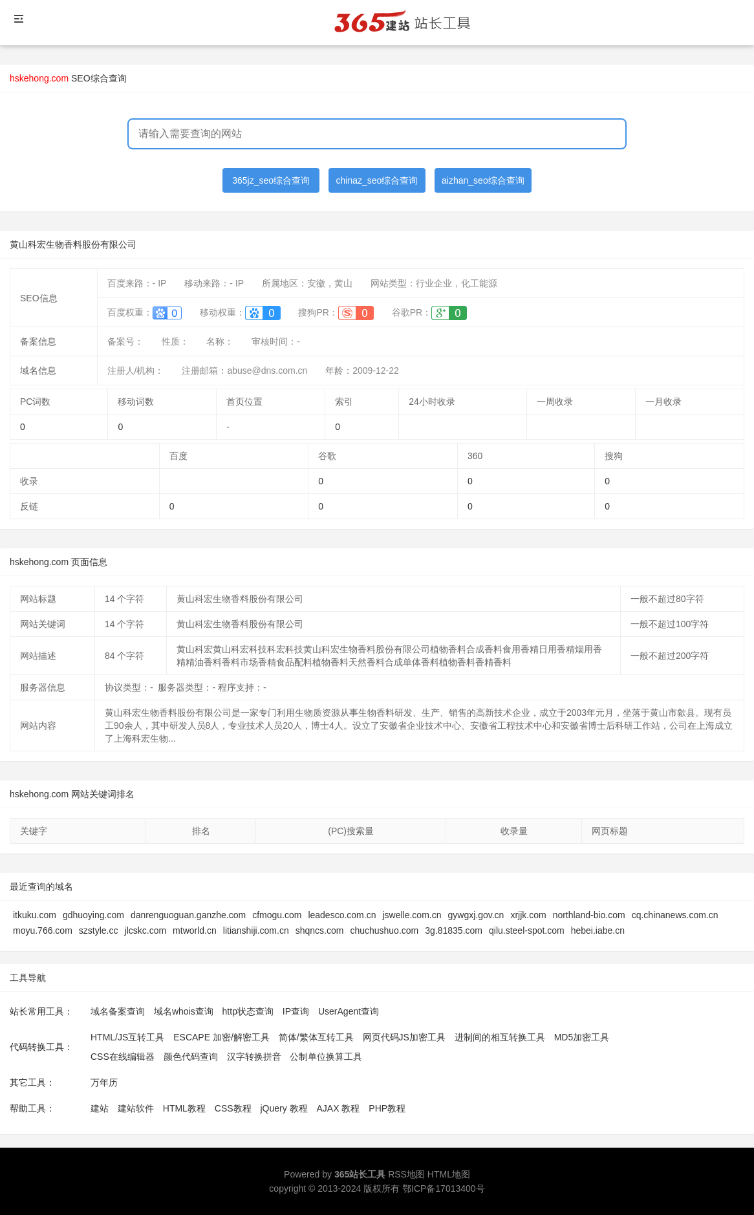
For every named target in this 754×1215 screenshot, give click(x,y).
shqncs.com (320, 930)
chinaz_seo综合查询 (377, 180)
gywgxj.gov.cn (475, 915)
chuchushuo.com (384, 930)
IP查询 (296, 1011)
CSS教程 (233, 1108)
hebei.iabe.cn (598, 930)
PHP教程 (387, 1108)
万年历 (104, 1082)
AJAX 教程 (338, 1108)
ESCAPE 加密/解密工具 (221, 1037)
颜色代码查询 (191, 1056)
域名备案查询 (118, 1011)
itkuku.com (34, 915)
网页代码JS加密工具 (404, 1037)
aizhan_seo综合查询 (483, 180)
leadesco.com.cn (342, 915)
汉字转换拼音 (254, 1056)
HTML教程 (184, 1108)
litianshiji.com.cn (256, 930)
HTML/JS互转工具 (127, 1037)
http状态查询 (248, 1011)
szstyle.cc (98, 930)
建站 (100, 1108)
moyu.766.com (42, 930)
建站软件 (136, 1108)
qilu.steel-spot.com (527, 930)
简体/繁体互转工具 (316, 1037)
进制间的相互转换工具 (500, 1037)
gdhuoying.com (93, 915)
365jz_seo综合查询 (271, 180)
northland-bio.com (589, 915)
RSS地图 (406, 1174)
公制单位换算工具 (326, 1056)
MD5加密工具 (582, 1037)
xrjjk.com (528, 915)
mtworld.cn (195, 930)
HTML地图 (448, 1174)
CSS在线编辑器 (123, 1056)
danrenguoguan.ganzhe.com (188, 915)
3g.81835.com (453, 930)
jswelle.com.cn (411, 915)
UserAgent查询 (348, 1011)
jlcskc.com (146, 930)
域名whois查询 (183, 1011)
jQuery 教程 (283, 1108)
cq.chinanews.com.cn (675, 915)
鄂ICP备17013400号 (443, 1188)
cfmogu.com (276, 915)
